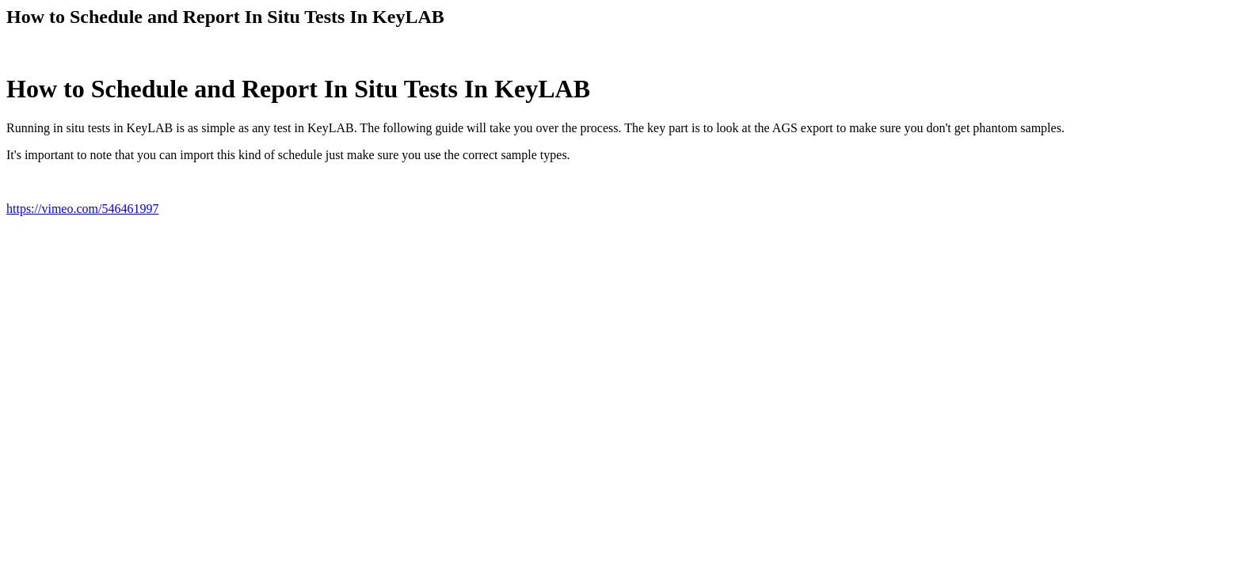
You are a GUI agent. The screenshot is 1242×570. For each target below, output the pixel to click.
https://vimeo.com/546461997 (82, 208)
